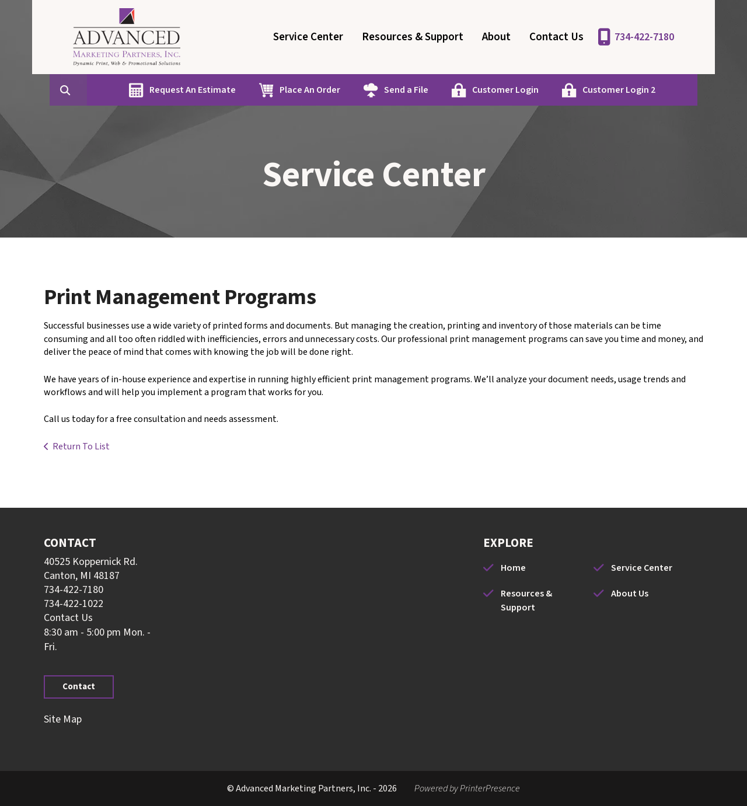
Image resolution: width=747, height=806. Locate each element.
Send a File (403, 89)
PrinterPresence (490, 788)
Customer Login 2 (616, 89)
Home (513, 567)
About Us (629, 593)
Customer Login (502, 89)
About (496, 37)
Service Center (308, 37)
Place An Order (307, 89)
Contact (78, 687)
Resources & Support (412, 37)
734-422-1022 (73, 603)
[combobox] (83, 90)
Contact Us (556, 37)
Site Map (63, 719)
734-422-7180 (644, 37)
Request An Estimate (189, 89)
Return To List (81, 446)
